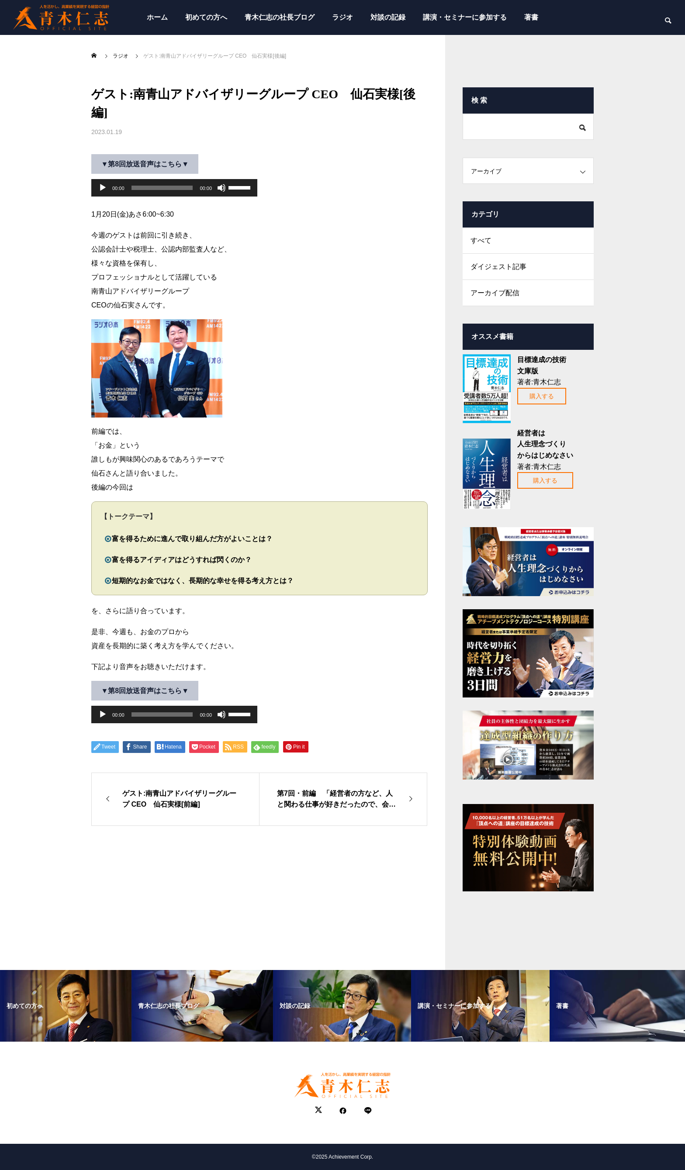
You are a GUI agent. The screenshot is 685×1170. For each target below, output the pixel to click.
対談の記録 (387, 17)
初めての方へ (206, 17)
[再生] (102, 187)
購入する (541, 396)
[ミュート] (221, 187)
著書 (531, 17)
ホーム (157, 17)
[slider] (162, 188)
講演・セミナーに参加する (465, 17)
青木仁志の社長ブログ (280, 17)
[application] (174, 188)
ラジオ (342, 17)
